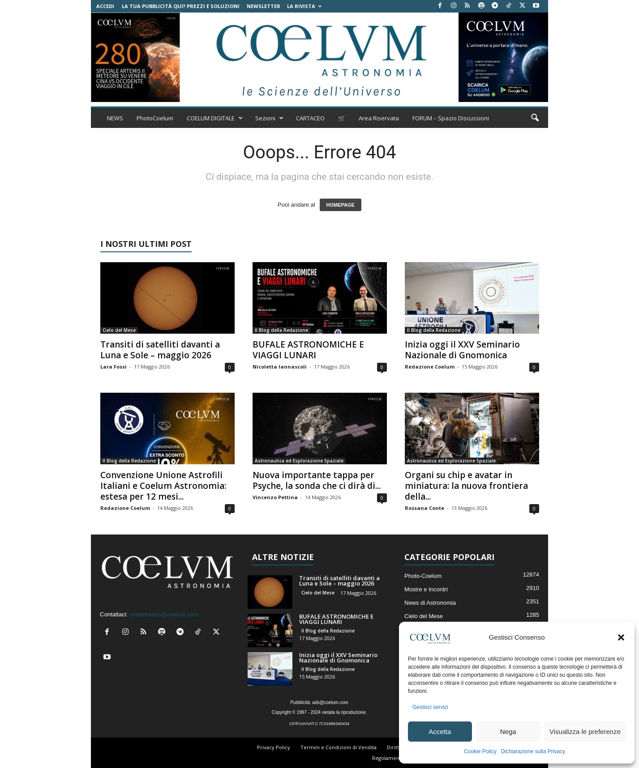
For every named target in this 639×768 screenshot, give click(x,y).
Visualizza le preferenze (585, 731)
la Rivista (304, 6)
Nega (508, 731)
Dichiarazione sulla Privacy (533, 751)
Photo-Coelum (423, 576)
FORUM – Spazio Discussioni (450, 118)
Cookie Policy (480, 751)
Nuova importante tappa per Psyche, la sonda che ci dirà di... (317, 480)
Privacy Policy (273, 747)
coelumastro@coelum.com (163, 614)
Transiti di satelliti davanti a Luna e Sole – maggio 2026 (160, 350)
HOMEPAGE (340, 205)
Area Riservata (379, 118)
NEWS (115, 118)
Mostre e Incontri (426, 589)
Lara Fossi (113, 366)
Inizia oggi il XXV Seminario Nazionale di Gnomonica (462, 350)
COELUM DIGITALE (215, 118)
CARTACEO (310, 118)
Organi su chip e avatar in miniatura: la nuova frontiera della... (466, 485)
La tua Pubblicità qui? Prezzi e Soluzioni (181, 6)
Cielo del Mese (119, 330)
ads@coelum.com (330, 702)
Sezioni (269, 118)
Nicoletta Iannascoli (280, 366)
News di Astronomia (430, 602)
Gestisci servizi (430, 707)
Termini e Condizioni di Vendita (338, 747)
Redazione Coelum (430, 366)
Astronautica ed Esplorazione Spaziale (299, 461)
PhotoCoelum (155, 118)
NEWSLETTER (263, 6)
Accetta (440, 731)
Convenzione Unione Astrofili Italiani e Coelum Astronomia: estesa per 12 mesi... (163, 485)
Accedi (105, 6)
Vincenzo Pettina (275, 497)
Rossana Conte (424, 508)
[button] (621, 637)
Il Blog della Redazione (281, 330)
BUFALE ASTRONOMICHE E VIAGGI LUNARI (308, 350)
